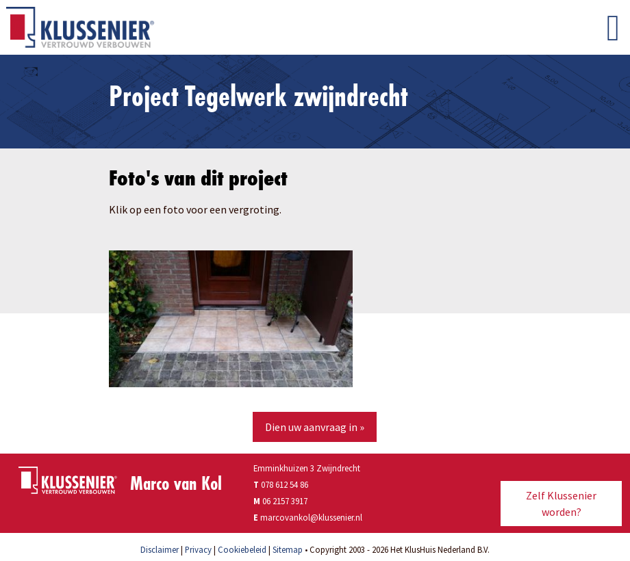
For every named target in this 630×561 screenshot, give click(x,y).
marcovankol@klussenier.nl (311, 517)
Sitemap (288, 549)
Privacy (198, 549)
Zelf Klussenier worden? (561, 503)
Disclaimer (159, 549)
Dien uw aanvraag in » (314, 427)
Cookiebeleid (242, 549)
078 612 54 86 (280, 484)
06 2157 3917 (284, 500)
